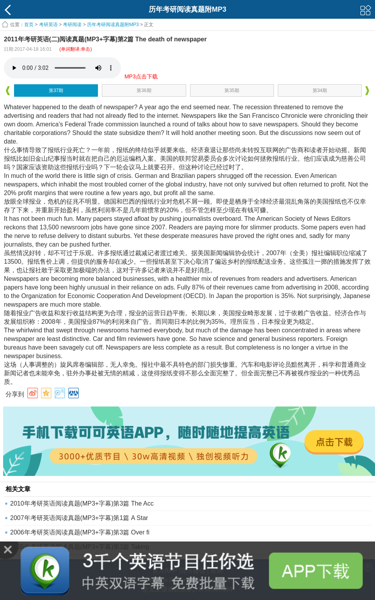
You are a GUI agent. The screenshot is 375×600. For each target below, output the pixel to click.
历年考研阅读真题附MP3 (113, 24)
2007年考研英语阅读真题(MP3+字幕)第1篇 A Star (79, 518)
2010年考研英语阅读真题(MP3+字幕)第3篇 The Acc (82, 503)
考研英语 (48, 24)
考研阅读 (72, 24)
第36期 (144, 90)
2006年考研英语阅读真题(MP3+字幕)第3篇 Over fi (79, 532)
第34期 (320, 90)
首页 (29, 24)
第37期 (56, 90)
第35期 (231, 90)
